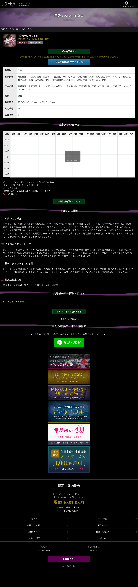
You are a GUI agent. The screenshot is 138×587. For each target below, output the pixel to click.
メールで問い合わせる (69, 511)
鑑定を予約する (69, 51)
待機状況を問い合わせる (69, 201)
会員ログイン (69, 559)
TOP (3, 29)
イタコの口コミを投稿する (69, 311)
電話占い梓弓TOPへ (69, 319)
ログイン (126, 6)
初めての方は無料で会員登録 (69, 62)
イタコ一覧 (13, 29)
